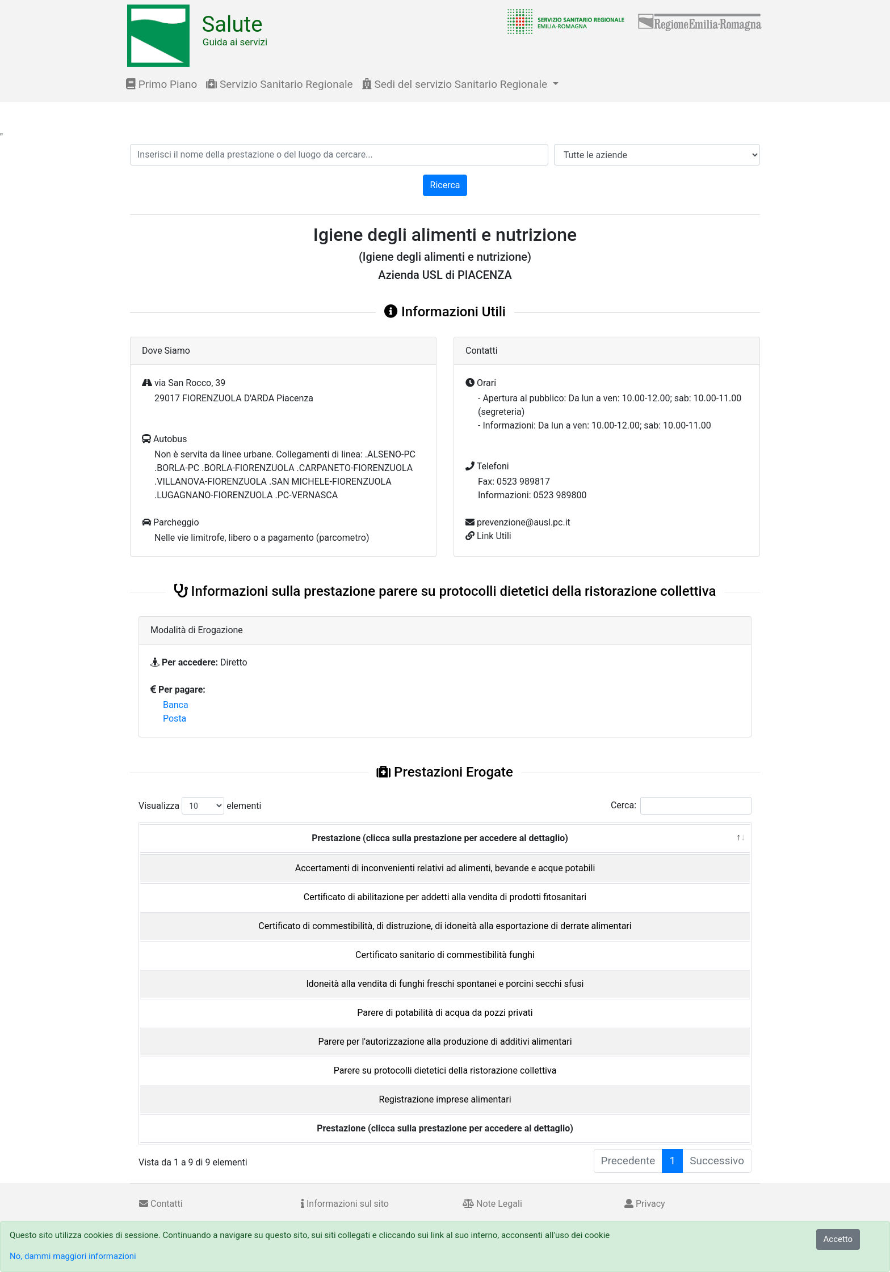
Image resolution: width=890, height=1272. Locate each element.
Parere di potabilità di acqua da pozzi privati (444, 1012)
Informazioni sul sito (345, 1203)
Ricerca (445, 185)
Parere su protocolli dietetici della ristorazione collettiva (445, 1070)
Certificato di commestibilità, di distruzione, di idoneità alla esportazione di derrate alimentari (444, 926)
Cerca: (681, 806)
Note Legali (492, 1203)
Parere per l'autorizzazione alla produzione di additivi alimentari (445, 1041)
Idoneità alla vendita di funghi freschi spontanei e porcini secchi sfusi (444, 983)
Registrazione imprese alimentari (445, 1099)
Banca (175, 704)
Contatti (161, 1203)
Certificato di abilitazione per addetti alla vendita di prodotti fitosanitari (445, 897)
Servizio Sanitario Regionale (279, 84)
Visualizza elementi (200, 806)
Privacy (644, 1203)
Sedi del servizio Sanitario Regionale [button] (456, 84)
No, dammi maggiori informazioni (73, 1256)
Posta (174, 718)
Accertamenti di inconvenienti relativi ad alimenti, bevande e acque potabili (445, 868)
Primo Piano (161, 84)
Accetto (838, 1239)
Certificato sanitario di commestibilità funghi (445, 954)
